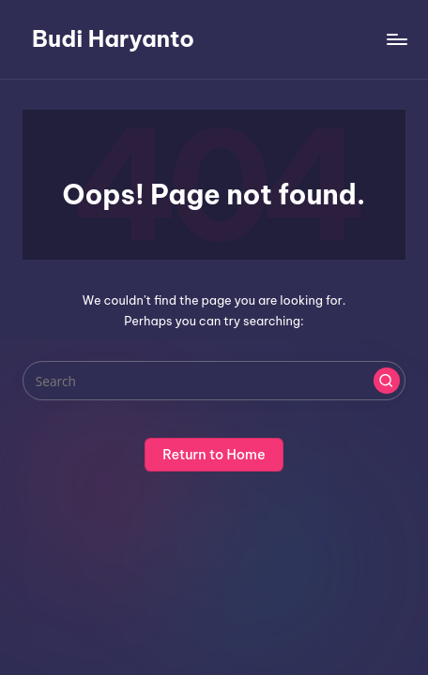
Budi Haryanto (113, 38)
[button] (387, 381)
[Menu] (396, 39)
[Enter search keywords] (214, 380)
